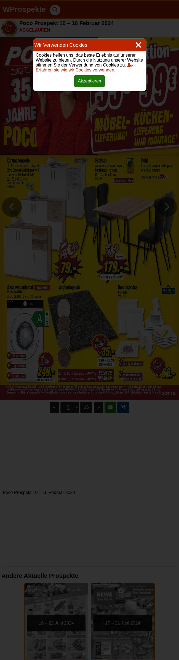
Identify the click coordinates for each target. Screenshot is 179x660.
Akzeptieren (89, 81)
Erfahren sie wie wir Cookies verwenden (84, 67)
